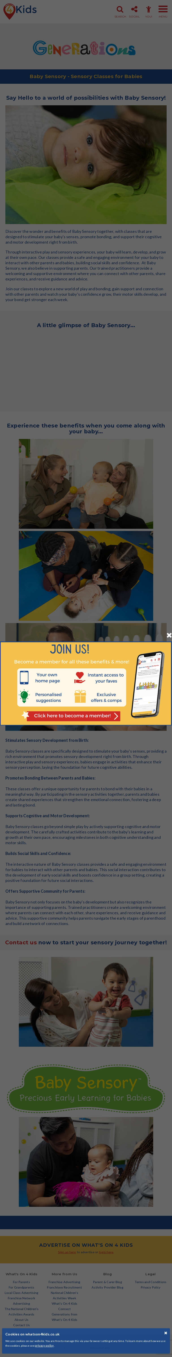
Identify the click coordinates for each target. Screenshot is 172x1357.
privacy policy (44, 1345)
